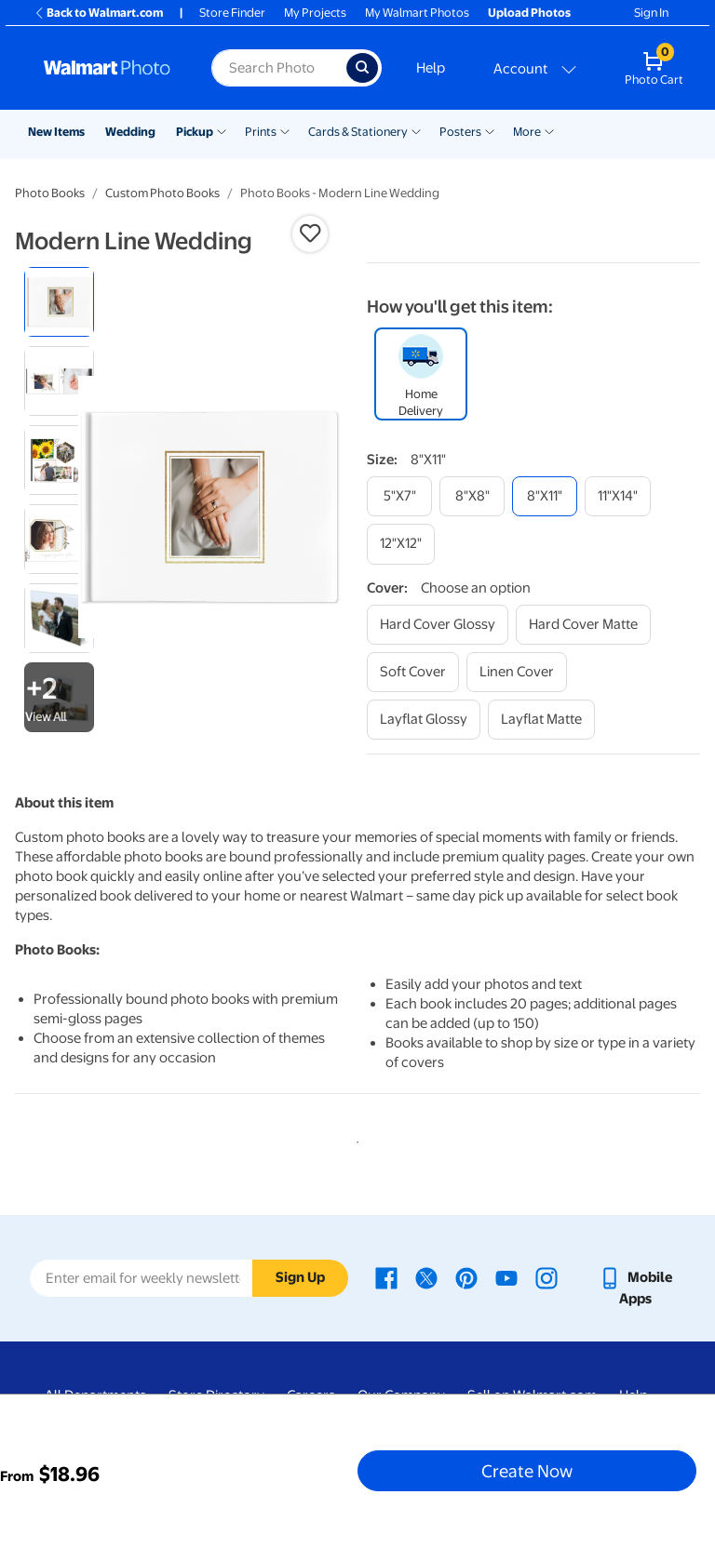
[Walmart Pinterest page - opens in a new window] (466, 1277)
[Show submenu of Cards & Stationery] (416, 130)
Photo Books (50, 193)
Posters (460, 132)
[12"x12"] (401, 544)
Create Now (527, 1471)
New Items (56, 132)
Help (430, 68)
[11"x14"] (618, 496)
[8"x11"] (544, 496)
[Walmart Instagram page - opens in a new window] (546, 1277)
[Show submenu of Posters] (489, 130)
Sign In (651, 13)
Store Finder (232, 13)
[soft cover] (413, 672)
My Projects (315, 13)
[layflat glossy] (423, 720)
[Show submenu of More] (549, 130)
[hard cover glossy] (437, 625)
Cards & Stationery (358, 132)
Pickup (194, 132)
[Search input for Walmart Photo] (278, 68)
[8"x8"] (472, 496)
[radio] (59, 302)
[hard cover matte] (583, 625)
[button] (310, 233)
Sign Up (300, 1277)
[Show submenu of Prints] (284, 130)
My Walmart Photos (417, 13)
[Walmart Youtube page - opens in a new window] (506, 1277)
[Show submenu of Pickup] (221, 130)
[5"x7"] (399, 496)
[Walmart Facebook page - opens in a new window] (386, 1277)
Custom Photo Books (162, 193)
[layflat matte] (541, 720)
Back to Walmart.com (98, 13)
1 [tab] (353, 1138)
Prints (261, 132)
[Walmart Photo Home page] (107, 68)
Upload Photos (529, 13)
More (527, 132)
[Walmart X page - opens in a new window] (426, 1277)
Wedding (130, 132)
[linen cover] (516, 672)
